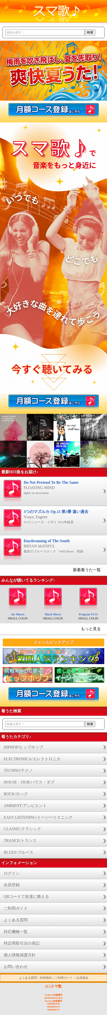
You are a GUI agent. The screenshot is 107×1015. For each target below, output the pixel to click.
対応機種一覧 (16, 932)
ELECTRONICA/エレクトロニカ (32, 759)
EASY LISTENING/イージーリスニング (38, 817)
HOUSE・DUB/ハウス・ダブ (29, 782)
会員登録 (12, 885)
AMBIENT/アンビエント (25, 805)
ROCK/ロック (16, 794)
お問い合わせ (16, 967)
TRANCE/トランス (20, 840)
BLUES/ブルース (18, 852)
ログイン (12, 873)
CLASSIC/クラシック (22, 829)
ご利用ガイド (16, 908)
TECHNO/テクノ (18, 770)
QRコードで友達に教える (26, 896)
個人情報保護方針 (20, 955)
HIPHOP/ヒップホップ (23, 747)
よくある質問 (16, 920)
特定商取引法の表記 (22, 943)
